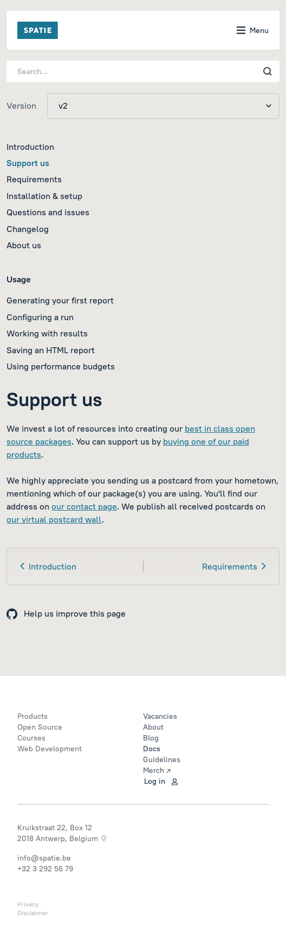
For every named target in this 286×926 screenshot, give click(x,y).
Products (32, 716)
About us (23, 245)
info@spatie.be (44, 858)
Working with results (47, 333)
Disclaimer (32, 913)
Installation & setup (44, 195)
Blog (151, 738)
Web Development (49, 748)
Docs (151, 748)
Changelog (27, 228)
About (153, 727)
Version (21, 105)
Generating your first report (60, 300)
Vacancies (160, 716)
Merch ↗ (157, 770)
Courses (31, 738)
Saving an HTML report (50, 350)
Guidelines (161, 759)
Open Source (39, 727)
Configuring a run (40, 317)
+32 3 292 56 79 (45, 869)
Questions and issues (47, 212)
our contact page (84, 506)
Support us (27, 162)
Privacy (27, 904)
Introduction (30, 146)
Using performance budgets (60, 366)
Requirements (34, 179)
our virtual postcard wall (54, 519)
